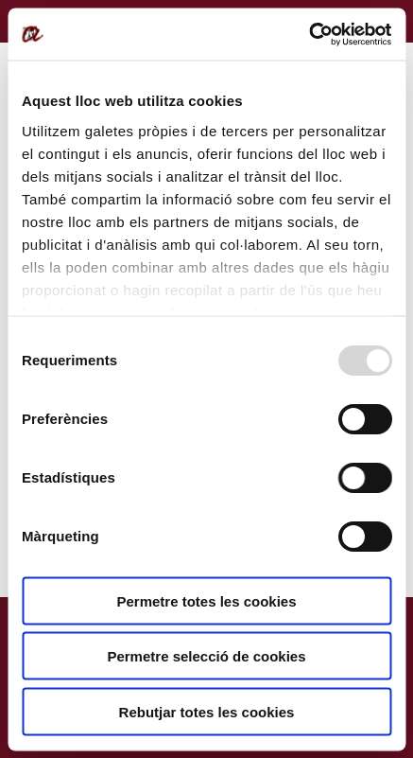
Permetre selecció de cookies (206, 656)
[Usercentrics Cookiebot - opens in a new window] (308, 34)
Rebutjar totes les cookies (207, 711)
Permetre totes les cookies (206, 600)
